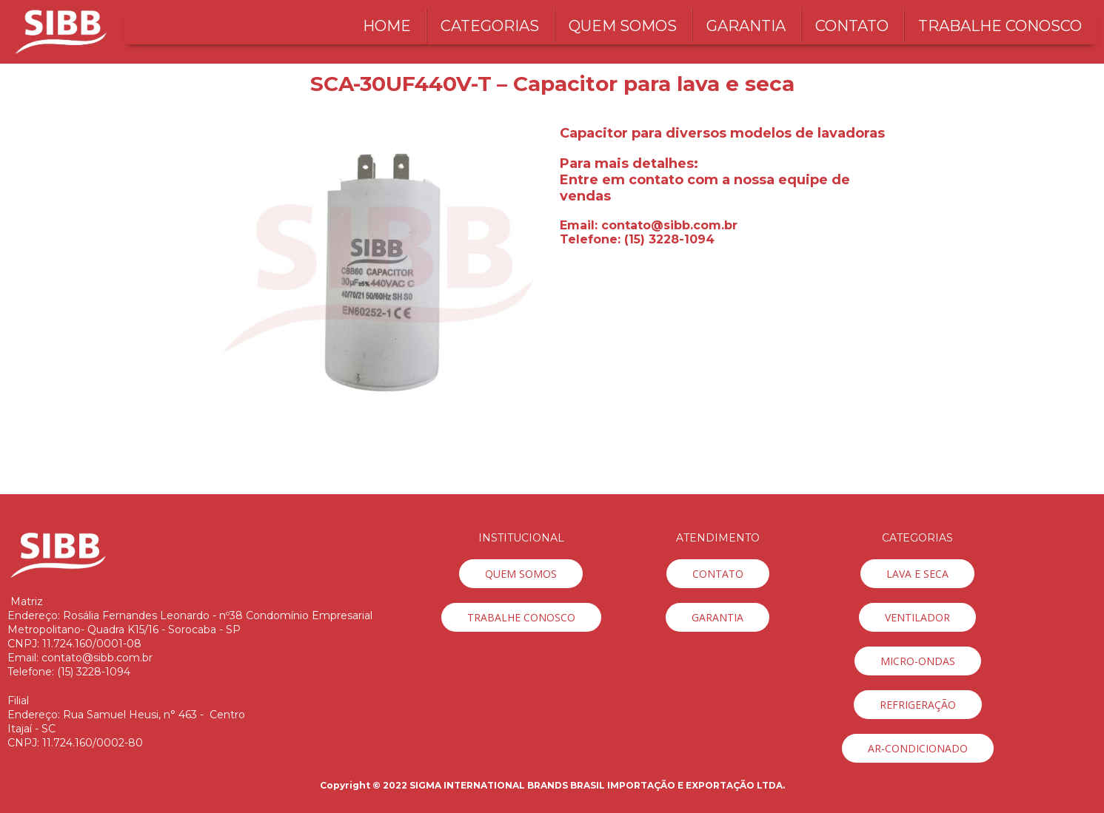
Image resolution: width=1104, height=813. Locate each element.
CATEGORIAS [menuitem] (490, 26)
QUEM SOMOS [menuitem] (623, 26)
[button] (521, 573)
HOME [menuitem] (387, 26)
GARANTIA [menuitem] (746, 26)
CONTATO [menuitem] (852, 26)
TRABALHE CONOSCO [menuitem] (1000, 26)
